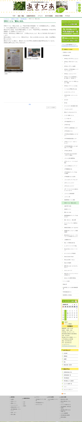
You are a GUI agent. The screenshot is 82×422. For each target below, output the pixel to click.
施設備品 (13, 397)
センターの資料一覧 (68, 383)
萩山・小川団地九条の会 (69, 242)
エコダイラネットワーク (69, 92)
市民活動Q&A (66, 377)
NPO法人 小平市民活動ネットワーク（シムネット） (71, 70)
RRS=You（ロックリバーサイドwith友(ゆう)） (71, 274)
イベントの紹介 (66, 281)
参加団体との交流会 (67, 295)
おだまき (66, 99)
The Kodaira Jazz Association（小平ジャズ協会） (70, 154)
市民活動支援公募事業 (65, 415)
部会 (65, 361)
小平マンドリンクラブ (69, 182)
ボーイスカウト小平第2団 (69, 253)
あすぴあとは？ (67, 350)
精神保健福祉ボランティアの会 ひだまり (71, 216)
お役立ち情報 (59, 15)
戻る (30, 104)
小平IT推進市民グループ (69, 121)
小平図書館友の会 (68, 169)
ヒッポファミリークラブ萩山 (70, 245)
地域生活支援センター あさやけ (71, 227)
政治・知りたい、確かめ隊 (70, 219)
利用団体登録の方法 (68, 372)
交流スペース (13, 401)
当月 (24, 402)
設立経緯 (65, 353)
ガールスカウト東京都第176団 (71, 106)
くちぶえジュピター (68, 109)
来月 (24, 404)
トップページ (6, 18)
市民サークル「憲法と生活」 (70, 203)
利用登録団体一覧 (67, 375)
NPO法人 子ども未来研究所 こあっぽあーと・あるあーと (71, 77)
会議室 (12, 399)
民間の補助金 (63, 417)
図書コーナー (13, 403)
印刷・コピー (13, 412)
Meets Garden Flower (69, 256)
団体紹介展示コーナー (15, 407)
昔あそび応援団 (67, 262)
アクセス (67, 15)
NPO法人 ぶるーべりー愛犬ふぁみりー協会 (71, 82)
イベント (40, 15)
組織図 (65, 359)
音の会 (65, 102)
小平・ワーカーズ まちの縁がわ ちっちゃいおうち (71, 190)
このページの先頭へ (51, 107)
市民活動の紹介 (23, 18)
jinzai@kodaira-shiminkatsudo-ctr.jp (69, 46)
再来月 (24, 405)
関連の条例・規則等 (68, 364)
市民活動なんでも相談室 (69, 380)
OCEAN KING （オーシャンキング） (70, 96)
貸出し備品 (13, 414)
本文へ (78, 2)
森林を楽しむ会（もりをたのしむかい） (71, 266)
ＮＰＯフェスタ (39, 404)
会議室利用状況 (31, 15)
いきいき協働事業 (64, 413)
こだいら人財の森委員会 (69, 158)
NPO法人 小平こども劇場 (69, 66)
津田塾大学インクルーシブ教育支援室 (71, 231)
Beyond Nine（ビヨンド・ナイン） (71, 249)
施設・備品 (21, 15)
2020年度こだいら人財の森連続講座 (70, 288)
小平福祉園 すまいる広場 (69, 176)
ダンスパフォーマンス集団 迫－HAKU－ (71, 223)
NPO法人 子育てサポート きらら (71, 62)
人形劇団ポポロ (67, 239)
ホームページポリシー (68, 389)
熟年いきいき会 (67, 212)
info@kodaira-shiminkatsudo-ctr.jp (69, 345)
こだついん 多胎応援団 (69, 193)
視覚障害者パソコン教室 (69, 199)
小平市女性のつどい (68, 131)
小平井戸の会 (67, 124)
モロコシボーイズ (68, 270)
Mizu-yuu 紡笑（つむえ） (69, 259)
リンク (65, 386)
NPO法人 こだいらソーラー (70, 73)
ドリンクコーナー (14, 405)
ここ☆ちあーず (67, 118)
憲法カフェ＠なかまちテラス (70, 112)
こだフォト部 (67, 196)
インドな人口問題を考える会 (70, 89)
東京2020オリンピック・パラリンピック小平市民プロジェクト (71, 236)
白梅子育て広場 (67, 206)
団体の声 (65, 284)
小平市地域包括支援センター (70, 138)
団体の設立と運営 (64, 399)
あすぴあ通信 (49, 15)
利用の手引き (66, 369)
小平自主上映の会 (68, 150)
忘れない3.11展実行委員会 (70, 278)
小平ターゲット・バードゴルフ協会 (71, 162)
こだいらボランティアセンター (71, 179)
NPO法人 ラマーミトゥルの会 (70, 85)
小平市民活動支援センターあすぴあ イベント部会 (71, 147)
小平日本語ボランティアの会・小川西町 (71, 173)
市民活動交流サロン (67, 291)
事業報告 (65, 356)
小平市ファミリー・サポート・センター (71, 142)
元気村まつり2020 (14, 18)
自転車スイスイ (67, 209)
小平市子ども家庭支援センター (71, 127)
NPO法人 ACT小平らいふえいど (71, 58)
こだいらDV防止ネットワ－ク (70, 165)
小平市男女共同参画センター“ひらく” (71, 135)
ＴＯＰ (14, 15)
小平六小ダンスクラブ (69, 186)
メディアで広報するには (66, 404)
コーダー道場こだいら (69, 115)
